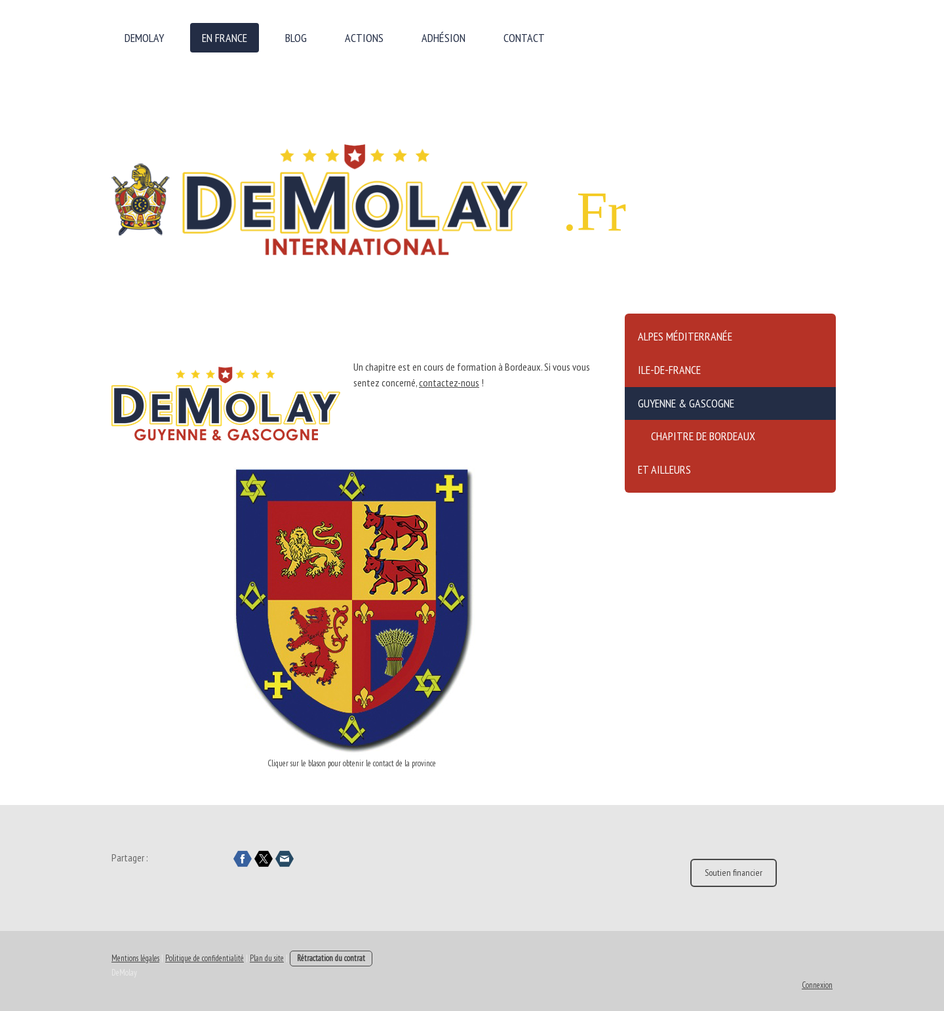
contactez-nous (449, 382)
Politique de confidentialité (204, 958)
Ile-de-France (669, 369)
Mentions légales (135, 958)
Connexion (817, 985)
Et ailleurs (664, 469)
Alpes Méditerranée (685, 336)
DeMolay (144, 37)
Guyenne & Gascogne (686, 403)
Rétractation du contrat (331, 958)
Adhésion (443, 37)
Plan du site (267, 958)
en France (224, 37)
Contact (524, 37)
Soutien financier (733, 872)
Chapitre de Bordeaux (703, 436)
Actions (364, 37)
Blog (296, 37)
